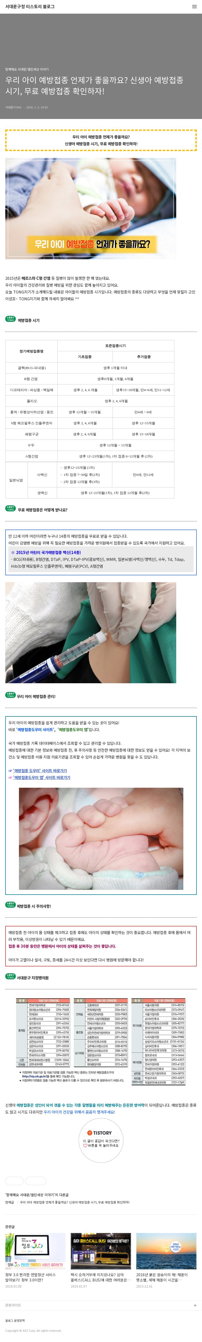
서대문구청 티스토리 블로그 (30, 6)
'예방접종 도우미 (26, 770)
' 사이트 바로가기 (53, 770)
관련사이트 (13, 1305)
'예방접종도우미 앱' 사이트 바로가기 (41, 777)
